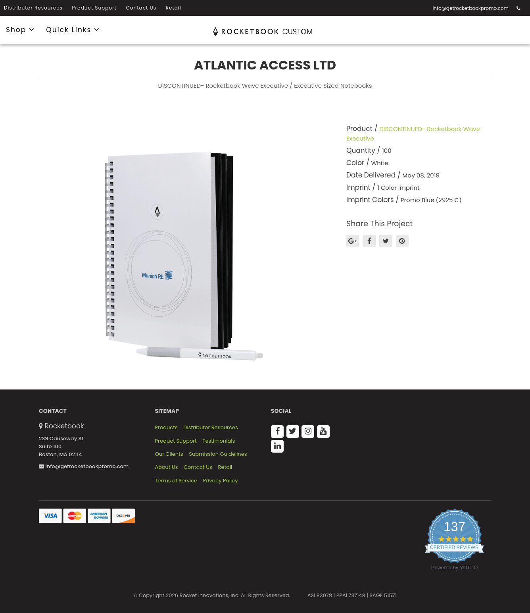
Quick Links (73, 29)
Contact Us (141, 7)
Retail (173, 7)
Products (166, 427)
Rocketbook (64, 426)
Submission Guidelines (218, 454)
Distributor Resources (33, 7)
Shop (20, 29)
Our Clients (169, 454)
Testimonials (218, 441)
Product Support (94, 7)
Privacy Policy (220, 480)
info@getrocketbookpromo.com (470, 8)
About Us (166, 467)
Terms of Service (176, 480)
